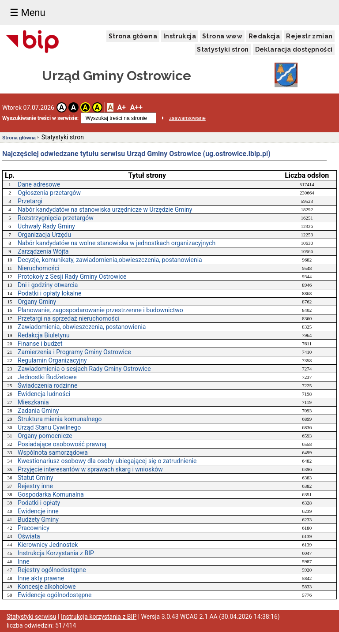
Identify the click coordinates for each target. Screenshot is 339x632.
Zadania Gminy (38, 410)
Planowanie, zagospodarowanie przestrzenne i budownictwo (100, 310)
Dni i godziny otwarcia (48, 284)
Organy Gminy (37, 301)
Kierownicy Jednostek (48, 544)
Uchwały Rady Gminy (46, 226)
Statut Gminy (35, 477)
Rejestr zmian (309, 36)
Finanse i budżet (40, 343)
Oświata (29, 536)
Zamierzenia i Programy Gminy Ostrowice (74, 351)
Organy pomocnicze (45, 435)
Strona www (222, 36)
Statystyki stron (223, 49)
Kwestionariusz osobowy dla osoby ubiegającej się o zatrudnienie (107, 460)
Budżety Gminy (38, 519)
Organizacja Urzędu (44, 234)
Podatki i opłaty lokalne (49, 293)
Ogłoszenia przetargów (49, 192)
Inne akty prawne (41, 578)
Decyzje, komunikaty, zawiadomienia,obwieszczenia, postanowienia (110, 259)
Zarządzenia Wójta (43, 251)
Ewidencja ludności (44, 393)
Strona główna (133, 36)
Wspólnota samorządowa (53, 452)
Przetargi (30, 201)
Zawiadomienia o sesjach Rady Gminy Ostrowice (84, 368)
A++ (136, 107)
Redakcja (264, 36)
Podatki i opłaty (39, 502)
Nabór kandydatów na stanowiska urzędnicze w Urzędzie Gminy (105, 209)
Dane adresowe (39, 184)
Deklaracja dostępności (294, 49)
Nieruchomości (39, 268)
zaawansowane (187, 118)
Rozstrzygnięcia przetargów (56, 217)
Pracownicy (33, 527)
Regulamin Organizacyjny (52, 360)
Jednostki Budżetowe (47, 377)
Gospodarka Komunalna (51, 494)
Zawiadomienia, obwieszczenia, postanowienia (82, 326)
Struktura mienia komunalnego (60, 419)
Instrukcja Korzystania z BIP (56, 553)
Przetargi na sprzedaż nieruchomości (69, 318)
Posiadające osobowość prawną (62, 444)
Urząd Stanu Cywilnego (49, 427)
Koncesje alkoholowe (47, 586)
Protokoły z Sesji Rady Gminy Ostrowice (72, 276)
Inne (24, 561)
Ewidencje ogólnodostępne (54, 594)
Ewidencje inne (38, 511)
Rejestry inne (35, 486)
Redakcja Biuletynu (44, 335)
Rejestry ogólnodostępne (52, 569)
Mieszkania (33, 402)
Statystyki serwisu (31, 616)
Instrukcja (179, 36)
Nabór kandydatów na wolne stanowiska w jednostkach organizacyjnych (116, 243)
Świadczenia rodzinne (47, 385)
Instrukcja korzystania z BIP (98, 616)
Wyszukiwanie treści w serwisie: (40, 118)
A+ (121, 107)
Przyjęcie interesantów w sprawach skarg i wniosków (90, 469)
